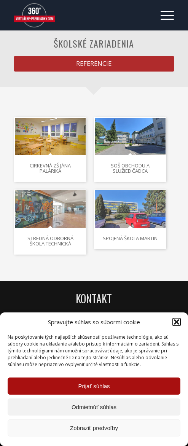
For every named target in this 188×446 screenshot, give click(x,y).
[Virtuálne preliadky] (78, 15)
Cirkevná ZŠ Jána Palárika (50, 168)
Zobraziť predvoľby (94, 428)
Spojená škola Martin (130, 238)
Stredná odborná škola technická (50, 241)
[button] (176, 322)
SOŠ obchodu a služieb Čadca (130, 168)
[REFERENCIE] (94, 63)
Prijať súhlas (94, 386)
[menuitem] (163, 15)
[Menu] (163, 15)
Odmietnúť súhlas (94, 407)
